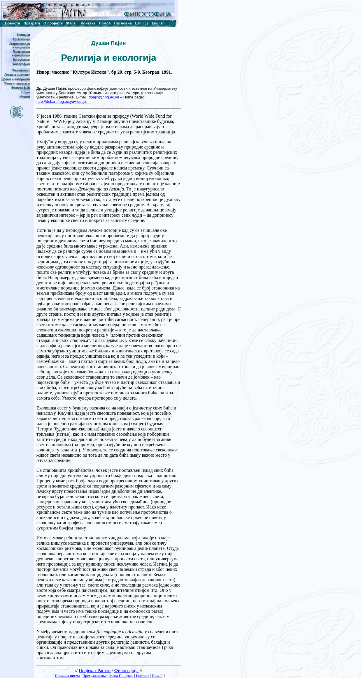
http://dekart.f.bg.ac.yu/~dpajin (61, 101)
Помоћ (157, 675)
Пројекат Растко (95, 670)
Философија (126, 670)
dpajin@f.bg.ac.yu (104, 97)
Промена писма (67, 675)
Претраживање (95, 675)
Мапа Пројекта (121, 675)
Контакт (142, 675)
